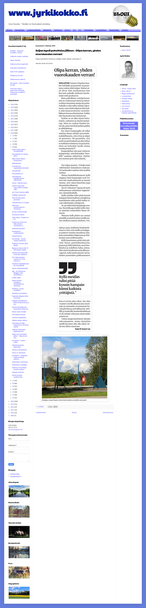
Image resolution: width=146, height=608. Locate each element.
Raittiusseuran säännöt (17, 79)
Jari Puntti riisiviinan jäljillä (20, 192)
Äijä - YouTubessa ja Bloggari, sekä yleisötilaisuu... (18, 273)
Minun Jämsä (126, 91)
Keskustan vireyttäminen (18, 68)
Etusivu (9, 30)
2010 (12, 413)
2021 (12, 119)
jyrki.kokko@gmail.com (15, 429)
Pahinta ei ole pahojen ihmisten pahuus (19, 368)
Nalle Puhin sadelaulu (17, 72)
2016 (12, 133)
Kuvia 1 (67, 30)
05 (13, 386)
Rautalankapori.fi (15, 476)
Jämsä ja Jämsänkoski (19, 350)
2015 (12, 401)
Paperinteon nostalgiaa (19, 365)
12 (13, 135)
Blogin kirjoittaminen (128, 93)
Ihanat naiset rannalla (19, 312)
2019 (12, 124)
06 (13, 383)
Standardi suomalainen (19, 293)
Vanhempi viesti (108, 412)
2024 (12, 110)
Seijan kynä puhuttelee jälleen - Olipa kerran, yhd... (19, 336)
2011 (12, 410)
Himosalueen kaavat (18, 314)
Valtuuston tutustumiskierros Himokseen (18, 207)
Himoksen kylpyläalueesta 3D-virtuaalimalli (20, 264)
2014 (12, 404)
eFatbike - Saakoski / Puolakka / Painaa (17, 51)
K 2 (74, 30)
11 (13, 138)
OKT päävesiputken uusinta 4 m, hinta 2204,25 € (18, 259)
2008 (12, 415)
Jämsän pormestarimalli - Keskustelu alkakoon (20, 253)
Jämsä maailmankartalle (20, 268)
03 (13, 392)
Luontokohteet (101, 30)
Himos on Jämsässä (18, 353)
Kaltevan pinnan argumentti (19, 64)
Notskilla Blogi (14, 474)
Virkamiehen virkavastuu (20, 362)
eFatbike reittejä (127, 98)
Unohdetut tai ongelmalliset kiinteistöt (20, 167)
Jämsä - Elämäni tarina (19, 183)
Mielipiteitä (47, 30)
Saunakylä (125, 108)
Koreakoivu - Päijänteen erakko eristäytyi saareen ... (20, 357)
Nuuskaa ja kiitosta (18, 214)
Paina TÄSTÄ (126, 50)
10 (13, 141)
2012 (12, 407)
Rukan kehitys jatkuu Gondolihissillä (18, 150)
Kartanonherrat (17, 236)
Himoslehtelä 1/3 (17, 173)
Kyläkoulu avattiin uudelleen (19, 56)
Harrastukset (19, 30)
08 (13, 147)
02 (13, 395)
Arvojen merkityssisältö (19, 212)
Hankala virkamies (18, 372)
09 (13, 144)
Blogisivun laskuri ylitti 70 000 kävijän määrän (20, 249)
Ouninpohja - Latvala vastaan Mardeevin (19, 240)
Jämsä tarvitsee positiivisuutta (17, 376)
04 (13, 389)
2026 (12, 104)
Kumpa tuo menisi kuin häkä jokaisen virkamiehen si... (19, 224)
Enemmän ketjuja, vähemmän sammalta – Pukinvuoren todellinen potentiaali (17, 91)
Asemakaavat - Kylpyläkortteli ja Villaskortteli (18, 178)
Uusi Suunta (126, 106)
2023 (12, 113)
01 (13, 398)
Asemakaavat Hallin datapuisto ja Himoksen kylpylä (20, 325)
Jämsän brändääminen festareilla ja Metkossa (20, 308)
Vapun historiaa (15, 60)
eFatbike (125, 30)
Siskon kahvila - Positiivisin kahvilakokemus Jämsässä (18, 283)
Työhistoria (58, 30)
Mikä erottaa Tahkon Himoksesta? (18, 159)
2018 (12, 127)
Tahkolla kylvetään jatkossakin (18, 346)
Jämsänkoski (16, 171)
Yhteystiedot (88, 30)
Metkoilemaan (16, 163)
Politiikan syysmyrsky (19, 195)
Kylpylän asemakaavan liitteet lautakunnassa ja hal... (20, 302)
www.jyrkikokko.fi (47, 12)
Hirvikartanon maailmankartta (18, 232)
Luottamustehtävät (33, 30)
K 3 (80, 30)
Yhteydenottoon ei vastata (20, 202)
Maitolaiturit (125, 101)
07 (13, 380)
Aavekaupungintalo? (18, 228)
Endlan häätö (16, 278)
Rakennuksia (126, 103)
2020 (12, 121)
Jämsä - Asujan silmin (129, 88)
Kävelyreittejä (114, 30)
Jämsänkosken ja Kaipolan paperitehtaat (129, 112)
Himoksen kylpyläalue (19, 317)
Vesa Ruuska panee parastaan (18, 198)
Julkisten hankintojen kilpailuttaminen (19, 330)
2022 (12, 116)
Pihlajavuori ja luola (16, 75)
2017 (12, 130)
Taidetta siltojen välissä (19, 320)
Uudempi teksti (41, 412)
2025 (12, 107)
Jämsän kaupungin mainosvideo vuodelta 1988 (20, 187)
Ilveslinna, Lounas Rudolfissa (18, 289)
